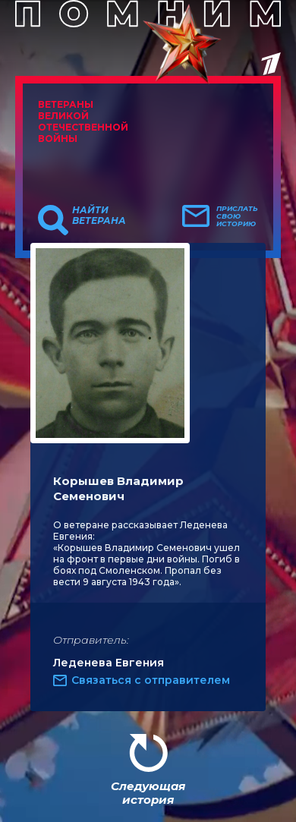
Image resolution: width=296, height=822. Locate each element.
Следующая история (148, 793)
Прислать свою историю (237, 216)
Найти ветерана (99, 215)
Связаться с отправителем (150, 680)
